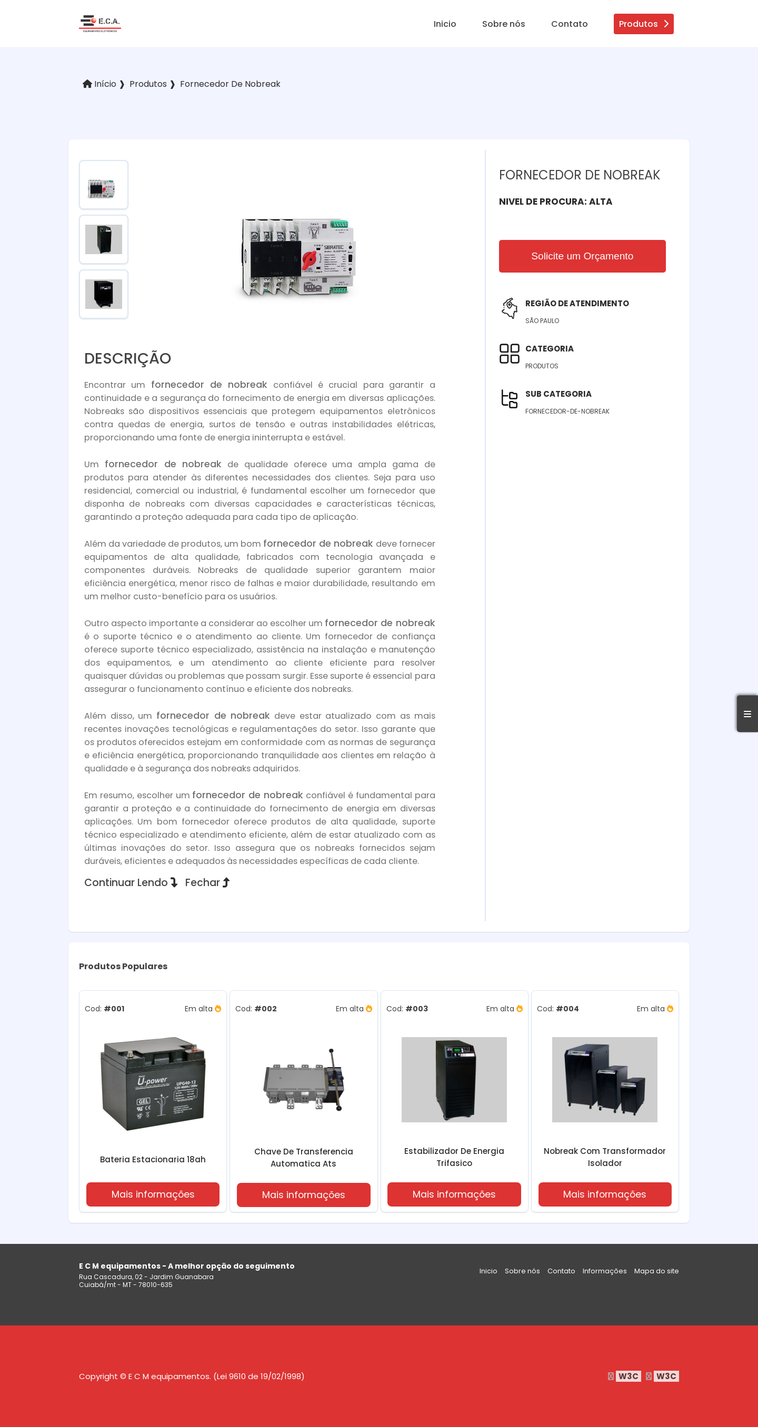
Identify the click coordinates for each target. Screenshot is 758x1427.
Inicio (445, 24)
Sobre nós (503, 24)
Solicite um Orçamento (582, 256)
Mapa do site (656, 1271)
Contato (569, 24)
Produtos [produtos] (644, 24)
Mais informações (153, 1194)
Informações (605, 1271)
